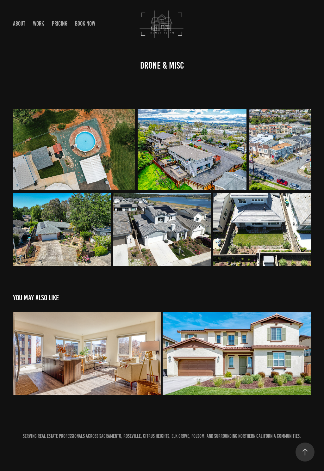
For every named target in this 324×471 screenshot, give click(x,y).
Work (38, 23)
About (19, 23)
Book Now (85, 23)
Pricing (59, 23)
